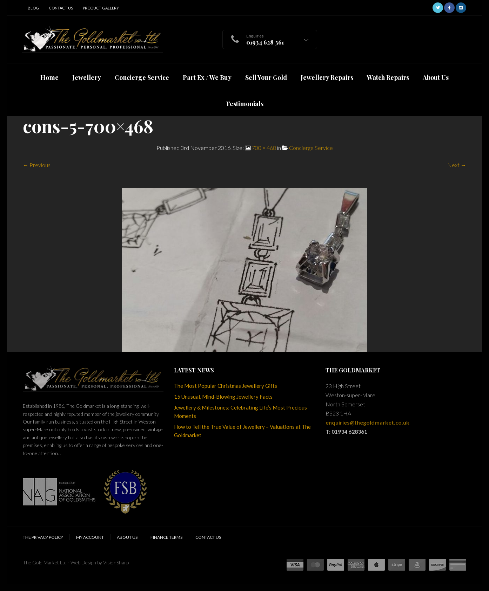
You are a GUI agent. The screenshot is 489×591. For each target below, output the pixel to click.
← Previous (37, 165)
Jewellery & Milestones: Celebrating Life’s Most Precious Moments (240, 411)
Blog (33, 8)
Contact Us (61, 8)
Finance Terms (166, 537)
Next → (456, 165)
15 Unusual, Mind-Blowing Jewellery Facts (223, 396)
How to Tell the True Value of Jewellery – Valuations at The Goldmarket (242, 431)
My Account (90, 537)
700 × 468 (264, 147)
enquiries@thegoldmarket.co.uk (367, 422)
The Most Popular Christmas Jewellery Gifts (225, 386)
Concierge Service (311, 147)
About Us (127, 537)
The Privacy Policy (43, 537)
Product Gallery (101, 8)
